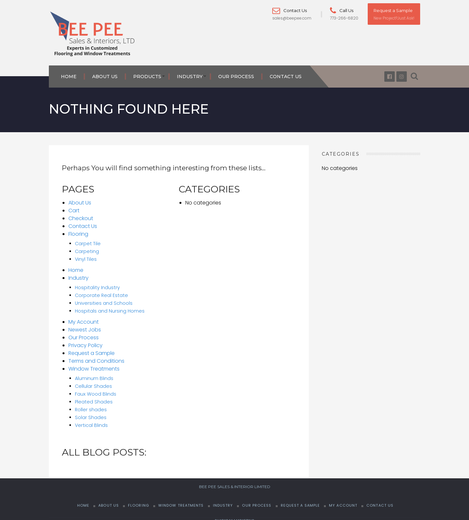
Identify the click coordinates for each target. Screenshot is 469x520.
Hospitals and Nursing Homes (110, 307)
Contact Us (289, 10)
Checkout (80, 214)
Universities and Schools (104, 299)
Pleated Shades (94, 398)
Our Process (236, 73)
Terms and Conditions (96, 357)
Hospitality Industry (97, 284)
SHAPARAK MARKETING (234, 517)
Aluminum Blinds (94, 375)
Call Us (341, 10)
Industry (190, 73)
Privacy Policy (85, 341)
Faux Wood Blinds (95, 390)
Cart (73, 207)
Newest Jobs (84, 326)
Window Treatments (94, 365)
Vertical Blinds (91, 421)
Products (147, 73)
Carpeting (87, 248)
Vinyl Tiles (86, 255)
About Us (105, 73)
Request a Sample (393, 10)
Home (69, 73)
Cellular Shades (93, 382)
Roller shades (91, 406)
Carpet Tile (88, 240)
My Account (83, 318)
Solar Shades (91, 414)
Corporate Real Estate (101, 291)
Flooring (78, 230)
